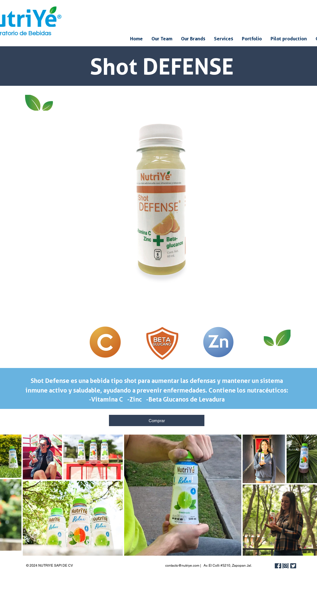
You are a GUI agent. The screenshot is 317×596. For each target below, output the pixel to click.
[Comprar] (156, 420)
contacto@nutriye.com (182, 565)
